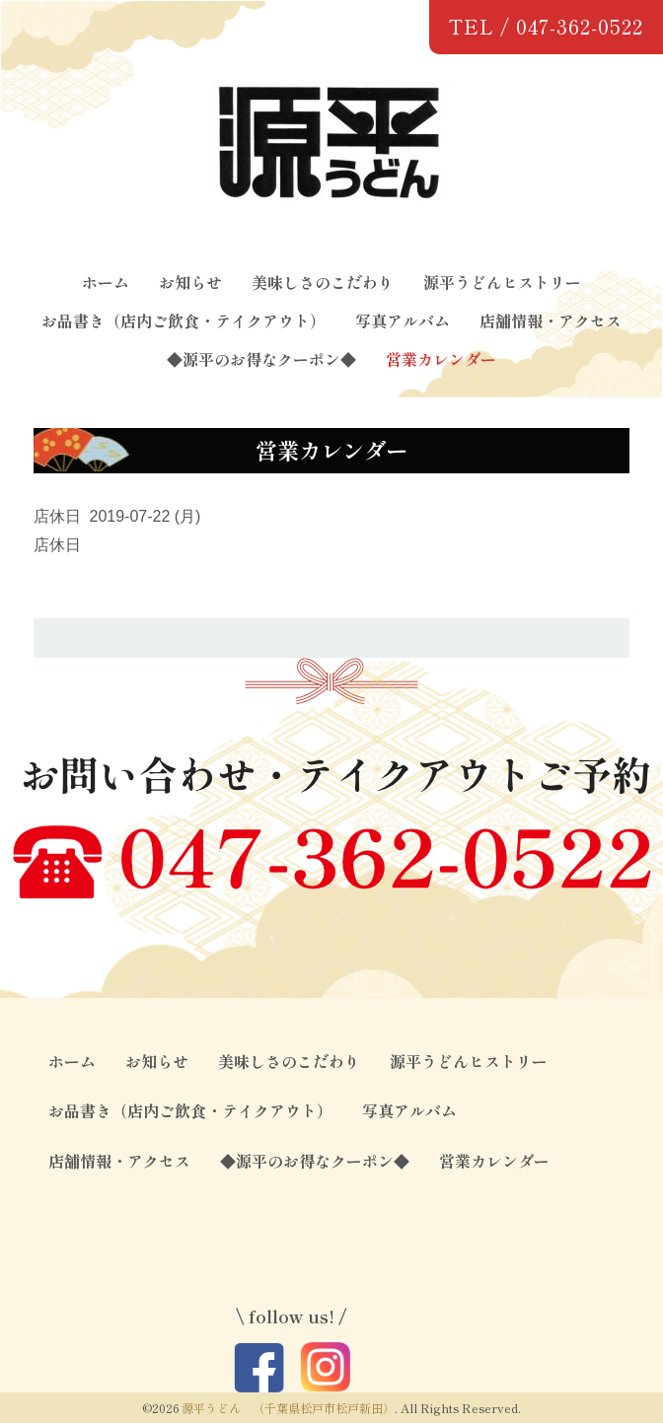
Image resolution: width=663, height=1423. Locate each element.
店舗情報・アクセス (550, 320)
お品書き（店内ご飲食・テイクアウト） (183, 320)
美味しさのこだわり (323, 282)
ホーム (105, 282)
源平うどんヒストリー (502, 282)
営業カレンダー (441, 359)
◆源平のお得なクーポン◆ (261, 359)
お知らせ (190, 282)
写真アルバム (402, 320)
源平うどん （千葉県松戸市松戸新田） (288, 1407)
